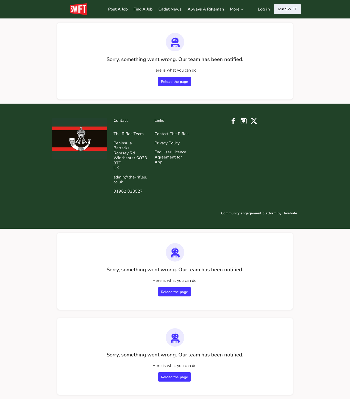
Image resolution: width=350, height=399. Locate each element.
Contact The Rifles (172, 134)
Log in (264, 9)
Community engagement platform (248, 213)
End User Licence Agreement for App (170, 157)
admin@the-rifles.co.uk (130, 179)
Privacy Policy (167, 143)
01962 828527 (128, 191)
